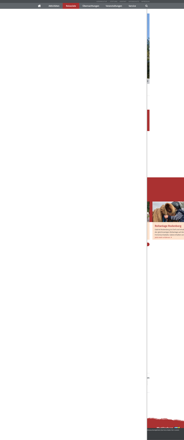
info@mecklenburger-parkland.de (62, 397)
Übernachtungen (90, 5)
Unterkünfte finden (127, 127)
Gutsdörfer (81, 92)
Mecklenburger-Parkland (44, 92)
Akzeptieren (92, 435)
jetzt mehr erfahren (44, 237)
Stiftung (113, 1)
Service (132, 5)
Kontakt (123, 1)
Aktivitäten (54, 5)
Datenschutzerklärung (8, 431)
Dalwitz (91, 92)
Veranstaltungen (114, 5)
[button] (120, 383)
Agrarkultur (101, 1)
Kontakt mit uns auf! (104, 402)
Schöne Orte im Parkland (66, 92)
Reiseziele (71, 5)
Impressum (145, 1)
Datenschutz (134, 1)
